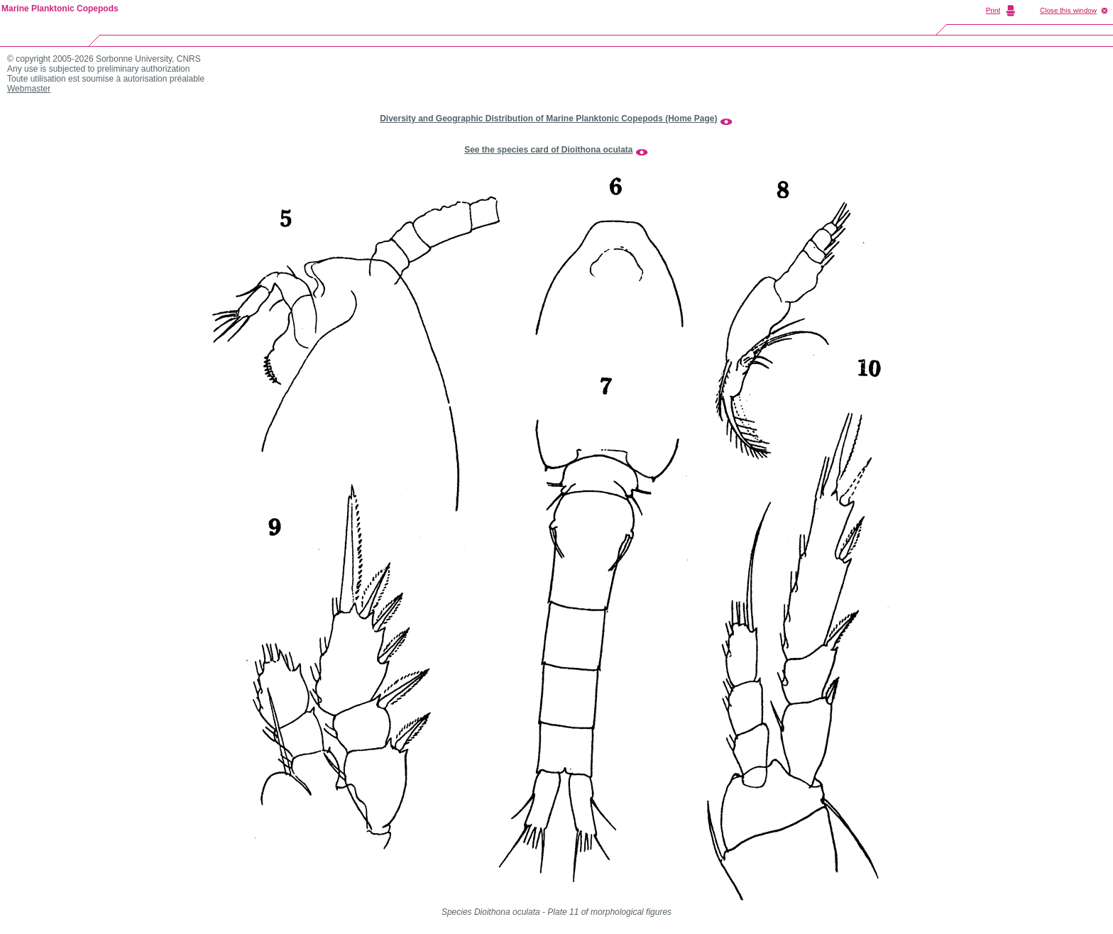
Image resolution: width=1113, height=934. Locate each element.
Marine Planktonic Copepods (60, 8)
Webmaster (28, 89)
